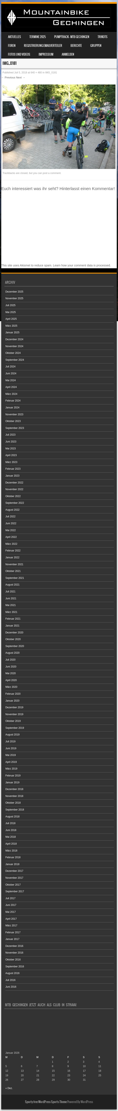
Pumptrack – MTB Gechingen (71, 37)
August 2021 (12, 584)
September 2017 (14, 891)
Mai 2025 (10, 312)
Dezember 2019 (14, 707)
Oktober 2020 (13, 639)
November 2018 (14, 796)
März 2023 (11, 462)
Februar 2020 (13, 693)
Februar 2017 (13, 932)
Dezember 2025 (14, 291)
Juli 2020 (10, 659)
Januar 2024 (12, 407)
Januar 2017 (12, 939)
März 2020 (11, 686)
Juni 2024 (10, 373)
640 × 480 (36, 72)
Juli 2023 (10, 434)
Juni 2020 (10, 666)
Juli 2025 (10, 305)
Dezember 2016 (14, 946)
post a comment (51, 173)
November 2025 (14, 298)
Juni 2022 (10, 523)
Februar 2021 (13, 618)
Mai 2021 (10, 605)
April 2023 (11, 455)
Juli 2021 (10, 591)
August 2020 (12, 652)
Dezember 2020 (14, 632)
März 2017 (11, 925)
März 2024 (11, 393)
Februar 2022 (13, 550)
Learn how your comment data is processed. (82, 265)
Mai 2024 (10, 380)
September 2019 (14, 727)
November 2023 (14, 414)
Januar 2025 (12, 332)
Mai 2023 (10, 448)
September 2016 (14, 966)
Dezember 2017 (14, 870)
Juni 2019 (10, 748)
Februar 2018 (13, 857)
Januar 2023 (12, 475)
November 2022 (14, 489)
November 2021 (14, 564)
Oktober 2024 (13, 353)
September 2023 (14, 428)
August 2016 (12, 973)
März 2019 (11, 768)
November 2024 (14, 346)
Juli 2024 (10, 366)
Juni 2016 (10, 986)
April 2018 (11, 843)
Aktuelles (14, 37)
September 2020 (14, 646)
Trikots (103, 37)
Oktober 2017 (13, 884)
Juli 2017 (10, 898)
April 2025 (11, 318)
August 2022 (12, 509)
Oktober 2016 (13, 959)
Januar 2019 (12, 782)
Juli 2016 (10, 980)
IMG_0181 (51, 72)
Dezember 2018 (14, 789)
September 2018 (14, 809)
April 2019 (11, 762)
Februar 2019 (13, 775)
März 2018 (11, 850)
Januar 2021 (12, 625)
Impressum (46, 54)
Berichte (76, 45)
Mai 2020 (10, 673)
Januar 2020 (12, 700)
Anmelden (68, 54)
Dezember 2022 (14, 482)
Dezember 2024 (14, 339)
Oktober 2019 (13, 721)
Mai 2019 (10, 755)
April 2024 (11, 387)
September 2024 (14, 359)
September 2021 (14, 578)
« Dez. (9, 1088)
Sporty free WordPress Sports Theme (46, 1101)
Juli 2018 (10, 823)
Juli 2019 (10, 741)
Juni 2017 (10, 905)
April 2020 (11, 680)
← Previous (8, 77)
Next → (20, 77)
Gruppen (95, 45)
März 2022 (11, 543)
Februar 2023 (13, 468)
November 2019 (14, 714)
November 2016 (14, 952)
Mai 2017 (10, 911)
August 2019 (12, 734)
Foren (12, 45)
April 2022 (11, 537)
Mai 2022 (10, 530)
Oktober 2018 (13, 802)
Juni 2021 (10, 598)
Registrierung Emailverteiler (43, 45)
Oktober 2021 (13, 571)
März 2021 (11, 612)
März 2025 (11, 325)
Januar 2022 (12, 557)
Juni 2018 (10, 830)
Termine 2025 (37, 37)
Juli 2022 (10, 516)
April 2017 (11, 918)
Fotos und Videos (19, 54)
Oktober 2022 (13, 496)
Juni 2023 (10, 441)
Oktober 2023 (13, 421)
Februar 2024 (13, 400)
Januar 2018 (12, 864)
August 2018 (12, 816)
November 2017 (14, 877)
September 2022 (14, 502)
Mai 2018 (10, 836)
